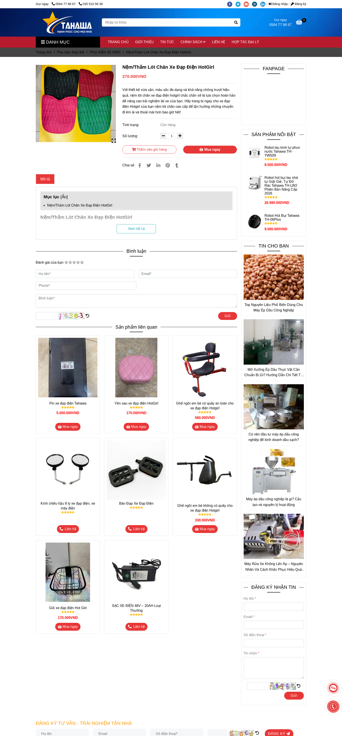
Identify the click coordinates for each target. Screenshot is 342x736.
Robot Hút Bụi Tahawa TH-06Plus (281, 217)
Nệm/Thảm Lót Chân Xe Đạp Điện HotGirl (79, 205)
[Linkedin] (158, 165)
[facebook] (231, 4)
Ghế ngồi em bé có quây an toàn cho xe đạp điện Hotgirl (205, 405)
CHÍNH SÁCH (193, 42)
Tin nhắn (250, 653)
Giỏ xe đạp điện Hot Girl (68, 608)
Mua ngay (209, 149)
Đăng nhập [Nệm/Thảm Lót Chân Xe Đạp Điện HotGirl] (278, 4)
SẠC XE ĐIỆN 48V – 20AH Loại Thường (136, 608)
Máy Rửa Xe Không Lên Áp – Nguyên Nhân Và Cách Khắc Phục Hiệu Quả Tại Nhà (273, 567)
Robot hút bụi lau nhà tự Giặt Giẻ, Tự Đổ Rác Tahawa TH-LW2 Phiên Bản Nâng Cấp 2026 (281, 185)
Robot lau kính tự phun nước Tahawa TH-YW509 (282, 151)
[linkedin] (264, 4)
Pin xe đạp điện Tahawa (67, 403)
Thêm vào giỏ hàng (149, 149)
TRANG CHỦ (118, 42)
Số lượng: (130, 136)
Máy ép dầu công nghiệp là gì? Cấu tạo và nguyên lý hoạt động (273, 502)
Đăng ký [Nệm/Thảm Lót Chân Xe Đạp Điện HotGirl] (298, 4)
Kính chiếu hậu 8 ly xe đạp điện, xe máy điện (68, 506)
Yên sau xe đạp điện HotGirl (136, 403)
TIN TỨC (167, 42)
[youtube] (248, 4)
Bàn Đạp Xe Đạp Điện (136, 503)
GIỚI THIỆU (144, 42)
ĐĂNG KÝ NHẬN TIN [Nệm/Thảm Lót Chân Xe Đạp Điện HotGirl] (273, 587)
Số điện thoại (254, 635)
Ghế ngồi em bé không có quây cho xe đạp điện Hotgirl (205, 508)
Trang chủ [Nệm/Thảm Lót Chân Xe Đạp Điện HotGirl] (44, 52)
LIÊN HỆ (218, 42)
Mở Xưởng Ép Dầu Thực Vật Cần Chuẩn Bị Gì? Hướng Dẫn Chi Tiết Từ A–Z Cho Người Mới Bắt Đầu (273, 373)
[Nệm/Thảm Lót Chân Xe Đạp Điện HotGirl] (67, 22)
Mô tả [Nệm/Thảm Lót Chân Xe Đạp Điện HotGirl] (45, 179)
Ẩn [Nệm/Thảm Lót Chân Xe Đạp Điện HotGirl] (64, 197)
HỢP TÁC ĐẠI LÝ (245, 42)
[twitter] (239, 4)
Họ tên (249, 598)
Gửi (228, 316)
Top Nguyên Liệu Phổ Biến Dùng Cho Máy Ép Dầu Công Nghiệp (274, 307)
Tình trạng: (131, 125)
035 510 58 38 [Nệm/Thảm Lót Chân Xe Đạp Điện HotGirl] (91, 4)
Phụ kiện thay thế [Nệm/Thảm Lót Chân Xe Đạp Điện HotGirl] (70, 52)
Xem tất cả (136, 229)
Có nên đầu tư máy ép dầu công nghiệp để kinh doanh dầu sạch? (273, 437)
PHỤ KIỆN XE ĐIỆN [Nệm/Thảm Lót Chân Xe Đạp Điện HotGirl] (105, 52)
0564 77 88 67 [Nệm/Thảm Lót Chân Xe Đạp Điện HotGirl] (64, 4)
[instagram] (256, 4)
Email (248, 617)
